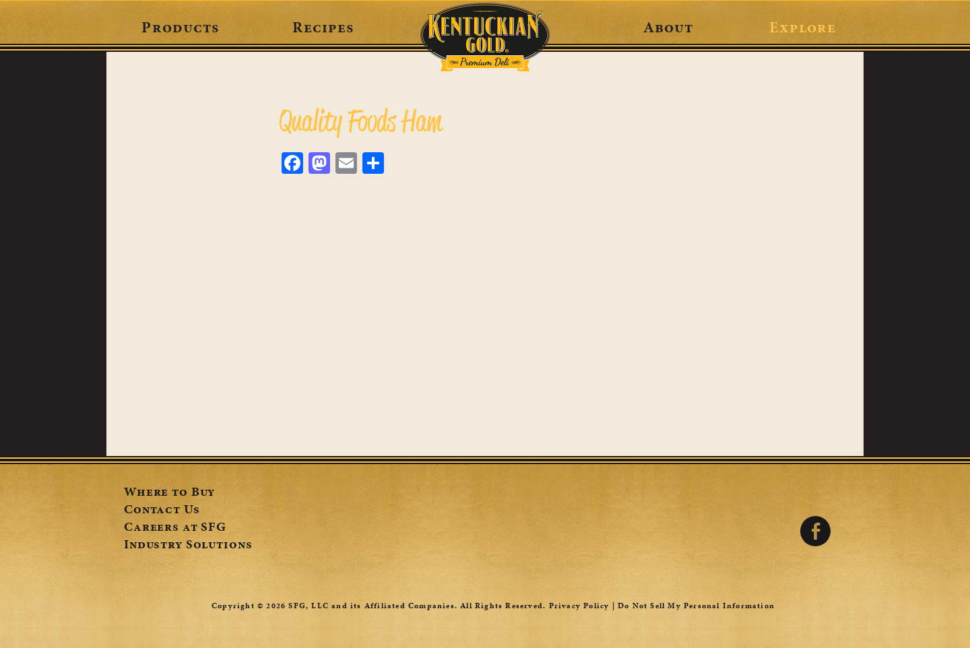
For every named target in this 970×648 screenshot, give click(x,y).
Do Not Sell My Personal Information (696, 605)
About (668, 27)
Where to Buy (169, 493)
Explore (802, 27)
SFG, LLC (308, 605)
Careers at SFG (175, 528)
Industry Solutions (188, 545)
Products (180, 27)
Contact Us (162, 510)
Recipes (323, 27)
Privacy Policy (579, 605)
